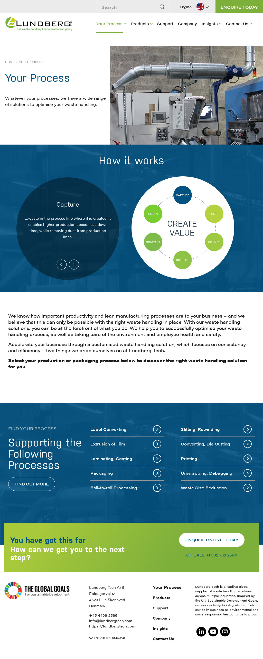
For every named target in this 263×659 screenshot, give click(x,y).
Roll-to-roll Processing (125, 488)
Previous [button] (62, 264)
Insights (210, 23)
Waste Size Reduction (216, 488)
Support (165, 23)
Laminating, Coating (125, 458)
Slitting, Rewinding (216, 429)
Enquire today (239, 7)
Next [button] (74, 264)
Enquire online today (211, 539)
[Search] (163, 7)
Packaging (125, 473)
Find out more (32, 483)
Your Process (109, 23)
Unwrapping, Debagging (216, 473)
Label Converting (125, 429)
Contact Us (237, 23)
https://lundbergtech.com (112, 625)
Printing (216, 458)
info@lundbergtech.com (110, 620)
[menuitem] (111, 24)
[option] (68, 228)
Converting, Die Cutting (216, 444)
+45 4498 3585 (103, 615)
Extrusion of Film (125, 444)
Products (140, 23)
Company (187, 23)
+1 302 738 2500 (221, 554)
